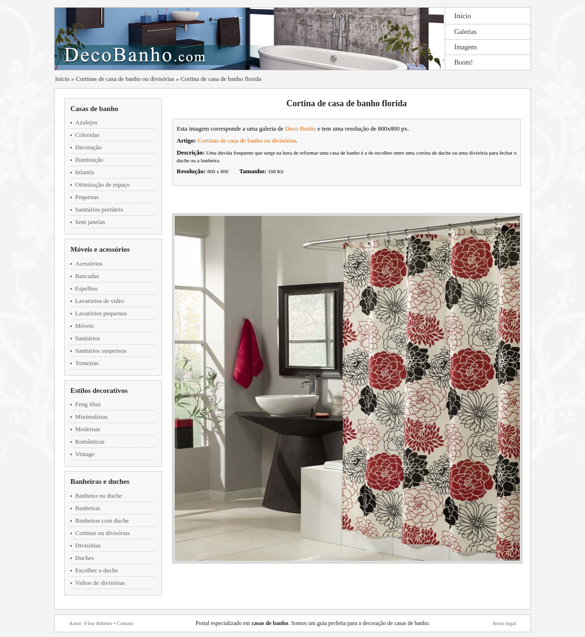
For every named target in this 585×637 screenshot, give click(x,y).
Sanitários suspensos (100, 350)
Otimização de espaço (102, 184)
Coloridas (87, 134)
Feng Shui (88, 404)
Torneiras (87, 363)
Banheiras (87, 508)
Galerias (465, 31)
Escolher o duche (96, 570)
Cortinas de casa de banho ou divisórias (125, 78)
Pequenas (87, 197)
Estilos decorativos (99, 390)
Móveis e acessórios (100, 249)
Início (62, 78)
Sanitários (87, 338)
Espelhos (86, 288)
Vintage (84, 454)
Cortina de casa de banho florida (220, 78)
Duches (84, 557)
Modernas (87, 429)
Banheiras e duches (99, 481)
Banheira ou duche (98, 495)
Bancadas (87, 275)
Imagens (465, 47)
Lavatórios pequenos (101, 313)
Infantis (84, 172)
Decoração (88, 147)
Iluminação (89, 159)
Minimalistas (91, 416)
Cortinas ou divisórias (102, 532)
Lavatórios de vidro (99, 300)
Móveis (84, 325)
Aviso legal (504, 623)
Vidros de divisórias (100, 582)
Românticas (89, 441)
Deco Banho (300, 128)
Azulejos (86, 122)
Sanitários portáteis (99, 209)
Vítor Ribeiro (98, 623)
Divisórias (88, 545)
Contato (125, 623)
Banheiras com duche (102, 520)
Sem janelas (90, 221)
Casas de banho (94, 108)
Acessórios (88, 263)
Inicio (462, 16)
